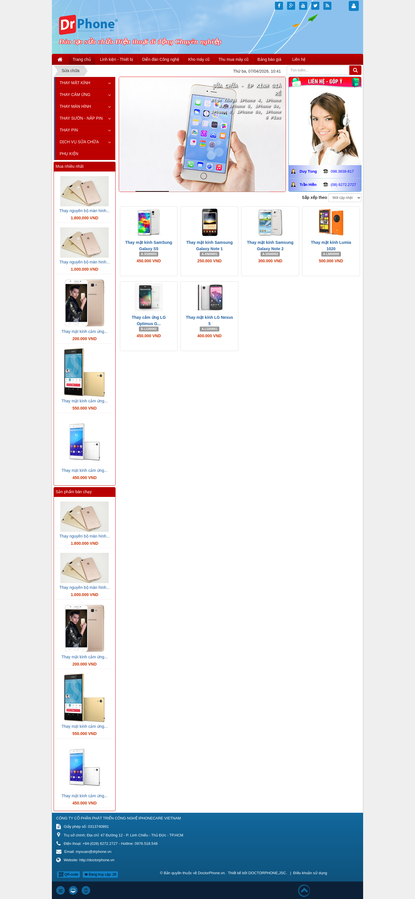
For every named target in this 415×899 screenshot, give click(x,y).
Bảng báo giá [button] (269, 59)
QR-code (68, 874)
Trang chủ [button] (82, 59)
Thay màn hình (75, 106)
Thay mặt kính (75, 82)
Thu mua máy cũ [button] (233, 59)
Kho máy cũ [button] (199, 59)
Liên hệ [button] (298, 59)
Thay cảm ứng (75, 94)
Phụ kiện (69, 153)
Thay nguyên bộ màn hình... (84, 210)
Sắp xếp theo (314, 197)
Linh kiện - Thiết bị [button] (116, 59)
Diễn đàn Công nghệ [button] (160, 59)
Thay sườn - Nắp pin (81, 118)
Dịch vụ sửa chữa (79, 142)
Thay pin (69, 130)
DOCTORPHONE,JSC (267, 873)
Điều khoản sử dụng (310, 873)
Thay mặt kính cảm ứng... (84, 331)
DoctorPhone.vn (211, 873)
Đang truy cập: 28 (100, 874)
